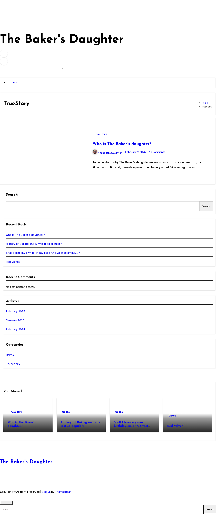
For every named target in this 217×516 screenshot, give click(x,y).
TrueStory (100, 136)
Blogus (46, 493)
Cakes (10, 357)
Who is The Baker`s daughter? (122, 146)
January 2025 (15, 322)
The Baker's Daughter (70, 41)
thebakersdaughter (107, 154)
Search (12, 196)
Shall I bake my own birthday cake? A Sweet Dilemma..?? (43, 254)
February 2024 (15, 331)
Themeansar (63, 493)
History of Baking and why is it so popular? (34, 245)
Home (13, 84)
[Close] (6, 505)
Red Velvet (13, 263)
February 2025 (15, 313)
